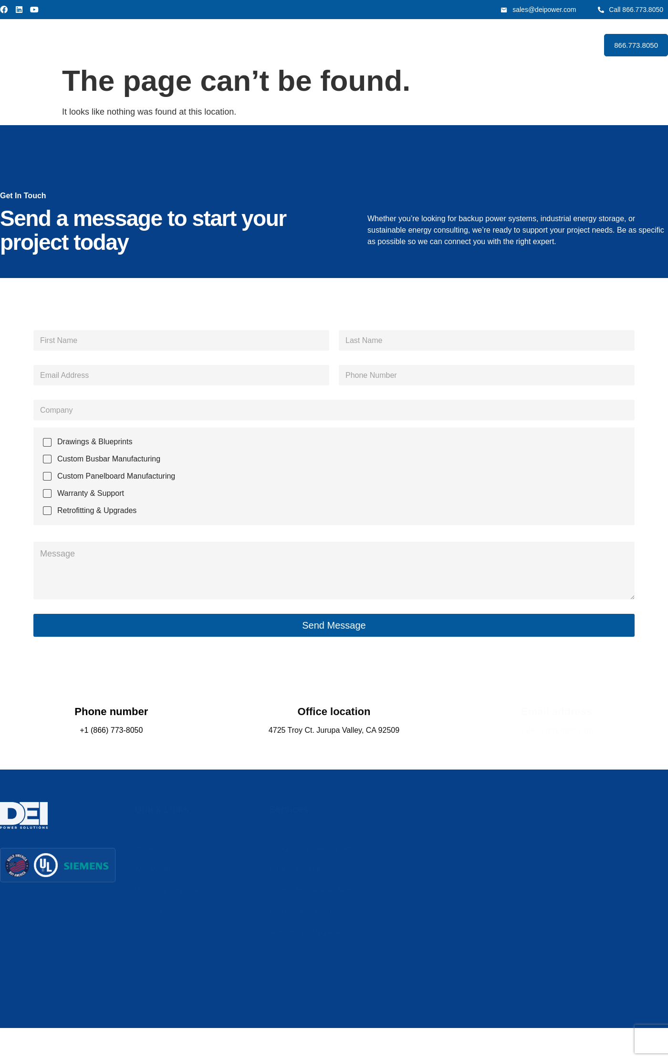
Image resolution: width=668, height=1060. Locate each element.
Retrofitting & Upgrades (96, 510)
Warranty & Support (90, 493)
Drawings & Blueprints (94, 442)
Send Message (333, 625)
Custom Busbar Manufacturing (108, 459)
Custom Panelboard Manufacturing (116, 476)
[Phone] (487, 375)
